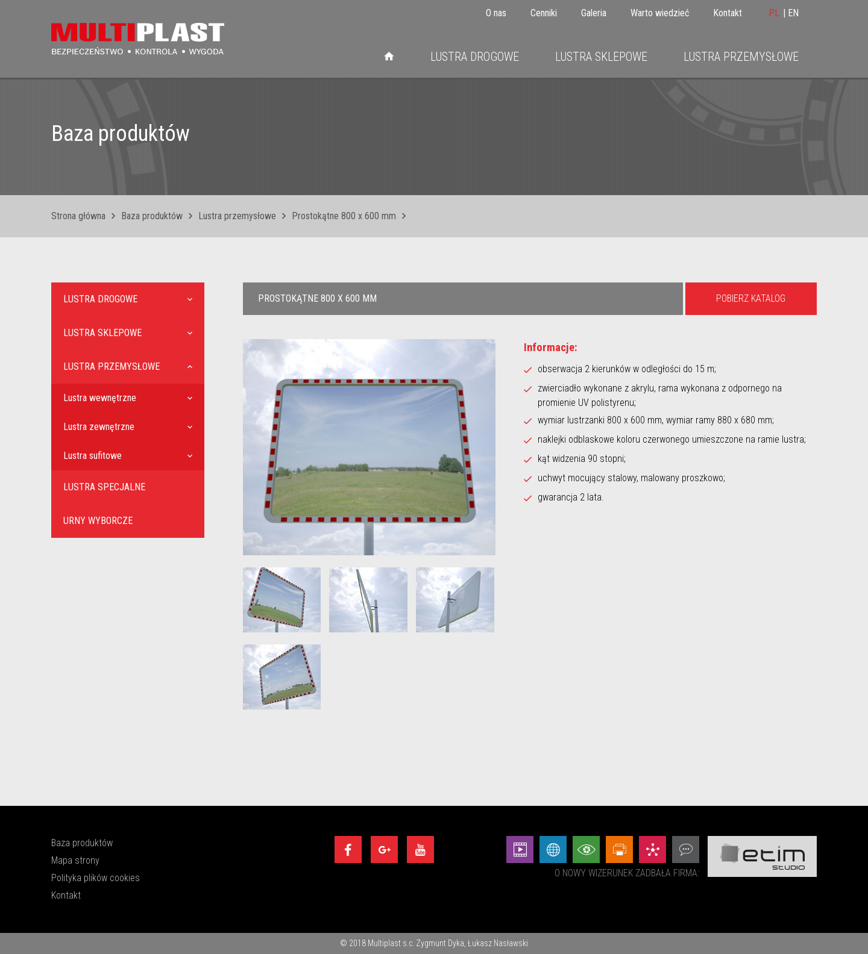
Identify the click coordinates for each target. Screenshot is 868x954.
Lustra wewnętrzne (99, 398)
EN (793, 13)
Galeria (593, 13)
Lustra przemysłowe (741, 56)
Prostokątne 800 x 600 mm (344, 216)
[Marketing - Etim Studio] (652, 849)
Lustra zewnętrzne (98, 426)
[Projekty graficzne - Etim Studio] (619, 849)
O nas (496, 13)
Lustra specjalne (104, 487)
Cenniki (543, 13)
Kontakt (727, 13)
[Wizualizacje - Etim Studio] (586, 849)
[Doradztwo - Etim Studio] (685, 849)
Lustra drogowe (474, 56)
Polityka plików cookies (95, 878)
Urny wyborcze (98, 520)
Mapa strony (75, 860)
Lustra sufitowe (92, 455)
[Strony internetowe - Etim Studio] (553, 849)
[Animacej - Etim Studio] (519, 849)
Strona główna (78, 216)
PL (774, 13)
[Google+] (384, 849)
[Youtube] (420, 849)
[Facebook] (348, 849)
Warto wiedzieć (660, 13)
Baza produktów (152, 216)
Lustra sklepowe (601, 56)
